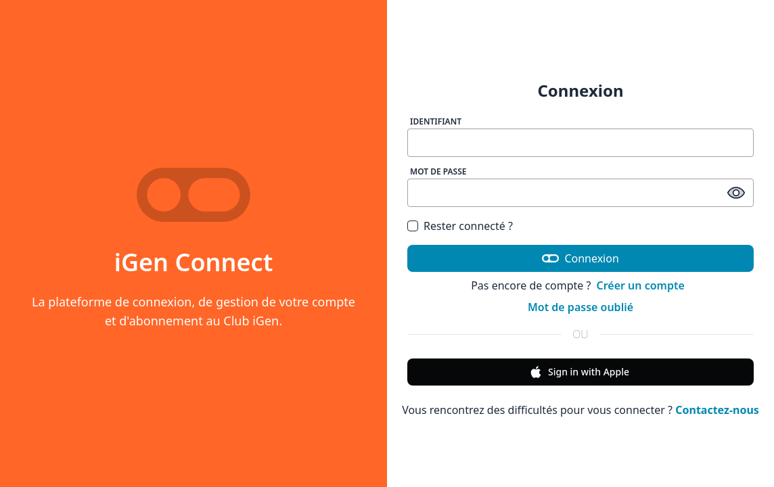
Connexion (580, 258)
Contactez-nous (717, 409)
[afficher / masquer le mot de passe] (736, 192)
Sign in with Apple (579, 372)
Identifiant (435, 121)
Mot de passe (438, 171)
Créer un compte (640, 285)
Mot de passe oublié (580, 307)
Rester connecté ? (468, 225)
